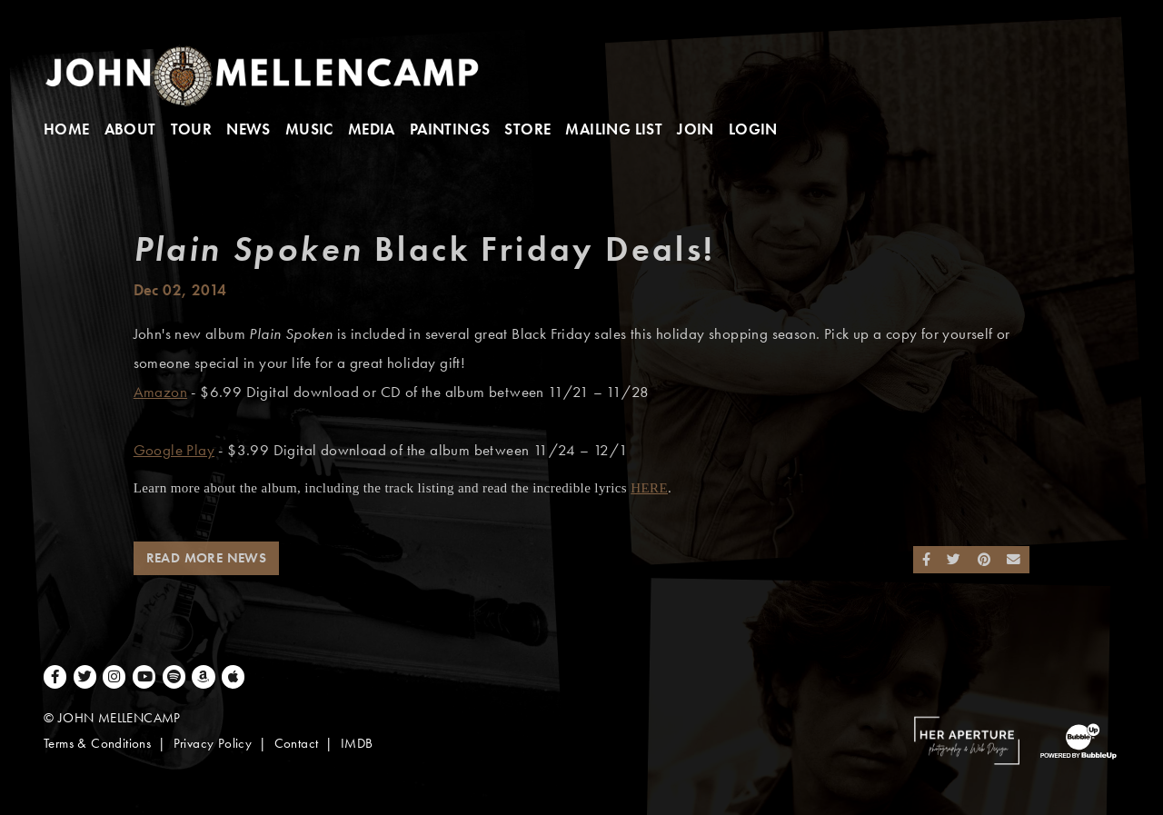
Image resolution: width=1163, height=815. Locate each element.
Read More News (206, 558)
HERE (649, 488)
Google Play (174, 450)
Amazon (160, 392)
